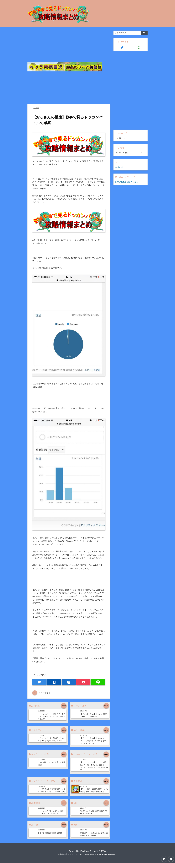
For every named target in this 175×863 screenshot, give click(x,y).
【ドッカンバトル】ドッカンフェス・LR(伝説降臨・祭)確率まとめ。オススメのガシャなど (94, 740)
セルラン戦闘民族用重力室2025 (50, 833)
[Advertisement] (68, 46)
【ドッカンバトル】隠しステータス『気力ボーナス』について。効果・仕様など (51, 716)
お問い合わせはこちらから (126, 182)
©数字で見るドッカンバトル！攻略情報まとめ (78, 854)
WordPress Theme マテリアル (93, 851)
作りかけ (119, 167)
